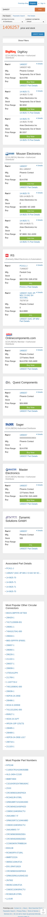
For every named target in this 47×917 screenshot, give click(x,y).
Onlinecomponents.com (24, 339)
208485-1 (10, 728)
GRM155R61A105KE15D (17, 876)
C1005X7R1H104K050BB (17, 770)
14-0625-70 (24, 119)
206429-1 (10, 618)
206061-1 (10, 627)
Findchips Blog (23, 3)
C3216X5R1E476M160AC (17, 784)
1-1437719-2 (11, 682)
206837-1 (10, 645)
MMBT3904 (11, 779)
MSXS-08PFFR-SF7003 (16, 613)
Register (33, 3)
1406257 (23, 64)
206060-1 (10, 650)
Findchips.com (4, 4)
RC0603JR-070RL (14, 894)
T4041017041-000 (14, 631)
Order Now (30, 184)
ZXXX (8, 788)
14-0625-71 (24, 92)
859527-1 (10, 714)
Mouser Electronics (24, 156)
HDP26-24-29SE (13, 696)
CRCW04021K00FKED (16, 807)
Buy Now (30, 82)
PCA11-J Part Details (29, 287)
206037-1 (10, 664)
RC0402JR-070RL (14, 797)
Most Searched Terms (36, 908)
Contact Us (17, 908)
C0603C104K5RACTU (15, 825)
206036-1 (10, 691)
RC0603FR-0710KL (14, 853)
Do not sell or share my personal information (28, 914)
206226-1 (10, 654)
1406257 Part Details (29, 86)
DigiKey (24, 54)
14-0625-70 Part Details (30, 140)
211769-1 (10, 677)
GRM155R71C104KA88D (17, 820)
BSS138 (9, 848)
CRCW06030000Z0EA (16, 834)
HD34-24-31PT (12, 719)
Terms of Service (33, 911)
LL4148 (9, 899)
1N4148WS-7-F (13, 830)
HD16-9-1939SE (13, 705)
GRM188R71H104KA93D (17, 802)
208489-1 (10, 733)
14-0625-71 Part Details (30, 113)
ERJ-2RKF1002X (13, 866)
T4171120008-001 (14, 622)
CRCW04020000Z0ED (16, 839)
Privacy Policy (21, 911)
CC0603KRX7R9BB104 (16, 843)
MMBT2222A (11, 857)
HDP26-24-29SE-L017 (15, 737)
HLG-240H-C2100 (14, 774)
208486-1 (10, 700)
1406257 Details (38, 34)
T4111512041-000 (14, 710)
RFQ (30, 283)
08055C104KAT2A (14, 862)
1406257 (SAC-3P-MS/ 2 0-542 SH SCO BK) (28, 295)
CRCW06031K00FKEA (16, 871)
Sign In (43, 3)
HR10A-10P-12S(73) (15, 723)
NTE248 (9, 765)
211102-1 (10, 659)
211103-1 (10, 747)
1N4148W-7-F (12, 816)
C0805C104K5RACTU (15, 811)
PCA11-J (23, 266)
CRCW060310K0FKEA (16, 793)
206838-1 (10, 668)
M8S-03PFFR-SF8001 (15, 641)
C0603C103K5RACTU (15, 890)
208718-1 (10, 742)
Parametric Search (9, 911)
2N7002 (9, 880)
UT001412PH (12, 673)
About (25, 908)
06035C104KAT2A (14, 885)
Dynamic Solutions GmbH (24, 521)
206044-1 (10, 636)
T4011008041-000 (14, 687)
